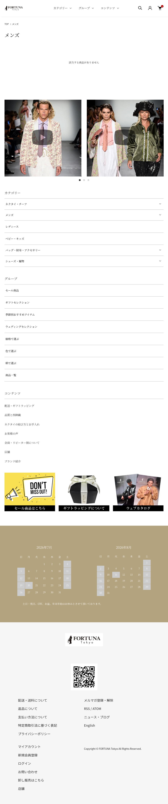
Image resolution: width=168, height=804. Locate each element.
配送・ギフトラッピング (19, 406)
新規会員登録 (28, 755)
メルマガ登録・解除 (98, 700)
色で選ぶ (10, 351)
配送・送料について (32, 700)
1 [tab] (80, 180)
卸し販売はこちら (31, 780)
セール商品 (12, 290)
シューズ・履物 (14, 261)
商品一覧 (10, 375)
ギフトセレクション (17, 302)
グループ (84, 8)
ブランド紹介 (13, 461)
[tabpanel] (43, 138)
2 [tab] (84, 180)
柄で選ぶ (10, 363)
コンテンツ (108, 8)
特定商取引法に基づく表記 (37, 725)
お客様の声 (11, 433)
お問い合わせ (28, 771)
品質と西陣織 (13, 415)
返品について (27, 708)
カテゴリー (60, 8)
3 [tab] (88, 180)
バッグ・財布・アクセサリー (23, 250)
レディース (12, 226)
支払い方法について (32, 717)
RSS (87, 708)
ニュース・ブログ (97, 717)
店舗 (7, 452)
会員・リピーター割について (22, 443)
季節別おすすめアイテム (20, 314)
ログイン (24, 763)
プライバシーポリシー (34, 733)
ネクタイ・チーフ (16, 204)
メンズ (15, 23)
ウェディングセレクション (21, 326)
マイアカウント (29, 746)
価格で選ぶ (12, 339)
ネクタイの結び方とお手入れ (22, 424)
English (89, 725)
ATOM (97, 708)
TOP (7, 23)
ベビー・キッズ (14, 238)
